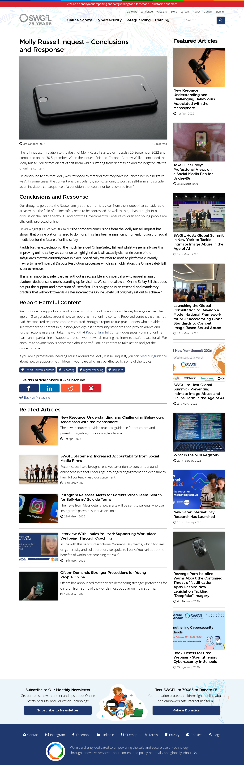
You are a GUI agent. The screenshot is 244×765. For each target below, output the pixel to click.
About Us (190, 760)
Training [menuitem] (161, 20)
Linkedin (50, 389)
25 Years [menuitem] (133, 11)
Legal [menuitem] (217, 742)
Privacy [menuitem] (174, 742)
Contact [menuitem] (33, 742)
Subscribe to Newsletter (57, 717)
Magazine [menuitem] (162, 11)
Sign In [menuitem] (220, 11)
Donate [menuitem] (208, 11)
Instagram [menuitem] (57, 742)
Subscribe (91, 389)
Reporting (68, 371)
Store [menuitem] (174, 11)
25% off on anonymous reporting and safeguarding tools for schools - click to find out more (122, 4)
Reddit (70, 389)
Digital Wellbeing (93, 371)
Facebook (29, 389)
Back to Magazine (37, 398)
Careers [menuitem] (185, 11)
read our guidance (153, 357)
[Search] (201, 20)
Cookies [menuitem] (196, 742)
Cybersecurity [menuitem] (109, 20)
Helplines (117, 371)
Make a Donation (186, 717)
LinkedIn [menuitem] (108, 742)
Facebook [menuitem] (83, 742)
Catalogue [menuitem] (147, 11)
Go (221, 20)
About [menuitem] (197, 11)
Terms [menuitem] (153, 742)
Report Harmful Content (103, 333)
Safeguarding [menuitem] (138, 20)
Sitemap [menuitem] (131, 742)
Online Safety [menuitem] (79, 20)
